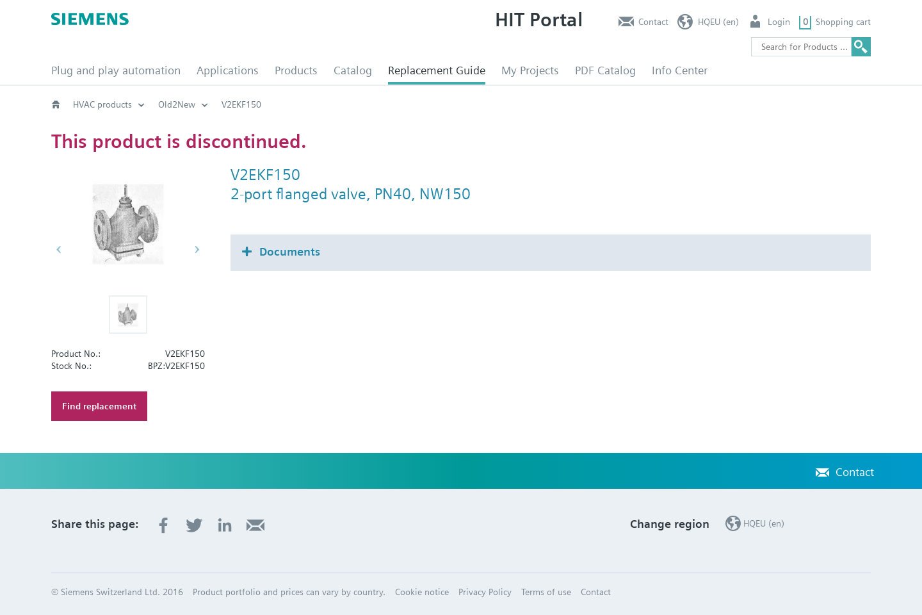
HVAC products (102, 104)
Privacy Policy (485, 592)
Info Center (680, 70)
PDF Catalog (605, 70)
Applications (228, 70)
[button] (128, 314)
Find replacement (99, 406)
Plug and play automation (116, 70)
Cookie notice (422, 592)
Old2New (176, 104)
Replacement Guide (436, 70)
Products (296, 70)
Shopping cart (843, 22)
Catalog (353, 70)
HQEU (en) (718, 22)
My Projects (530, 70)
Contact (653, 22)
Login (779, 22)
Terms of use (546, 592)
